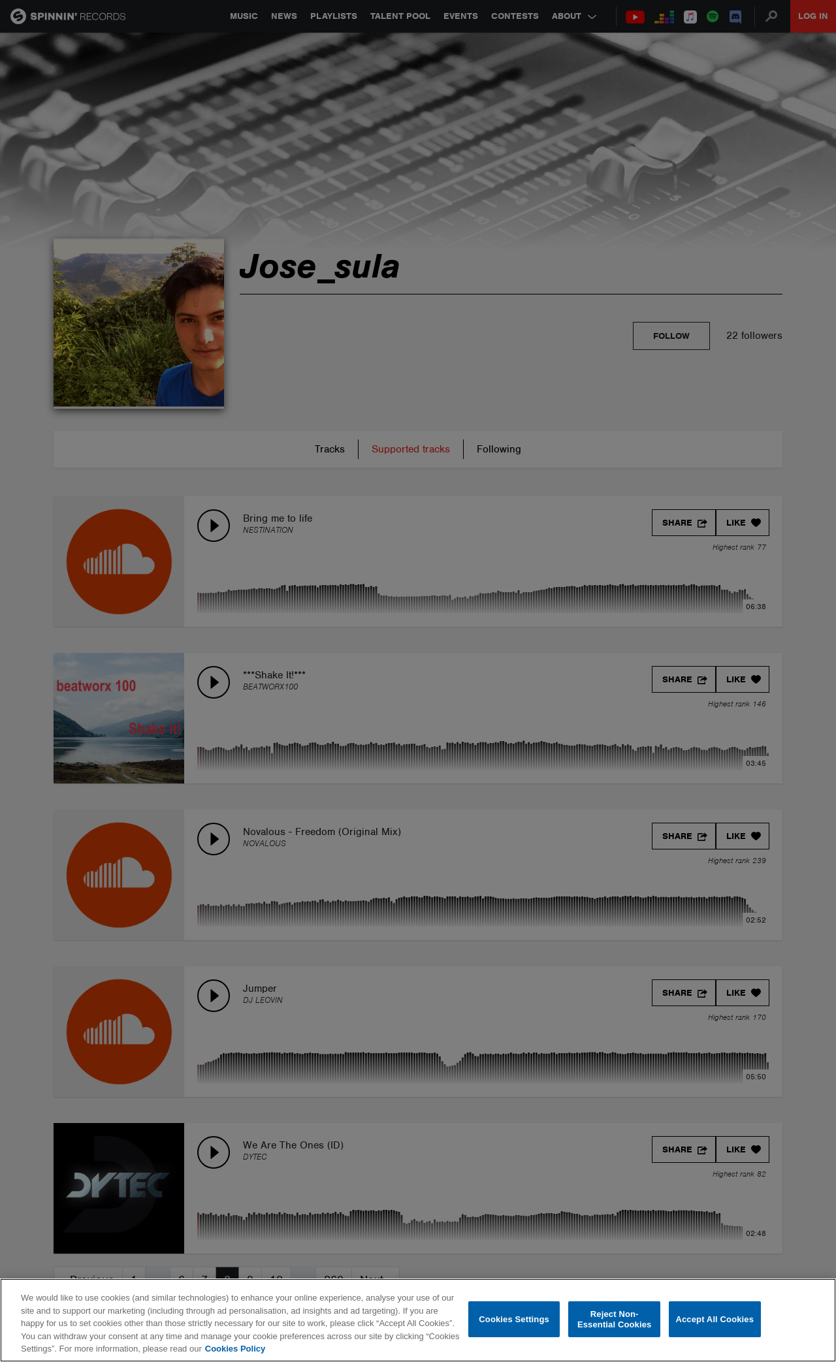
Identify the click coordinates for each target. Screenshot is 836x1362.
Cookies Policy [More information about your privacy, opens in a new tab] (235, 1349)
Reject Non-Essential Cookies (614, 1319)
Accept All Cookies (714, 1319)
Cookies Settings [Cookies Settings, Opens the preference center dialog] (514, 1319)
